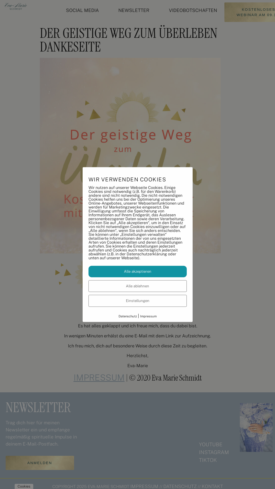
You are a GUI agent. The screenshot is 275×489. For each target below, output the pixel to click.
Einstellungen (137, 301)
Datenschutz (128, 316)
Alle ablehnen (137, 286)
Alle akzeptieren (137, 271)
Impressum (148, 316)
